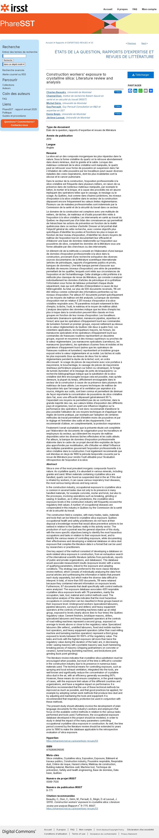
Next (143, 43)
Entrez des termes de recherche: (20, 52)
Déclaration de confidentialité (103, 834)
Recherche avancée (13, 70)
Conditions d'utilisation (55, 833)
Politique (7, 112)
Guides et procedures (14, 115)
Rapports (60, 42)
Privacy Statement (129, 834)
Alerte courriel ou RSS (14, 74)
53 (92, 42)
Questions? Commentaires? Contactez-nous (19, 123)
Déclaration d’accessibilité (140, 829)
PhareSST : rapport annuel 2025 (19, 109)
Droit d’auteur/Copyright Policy (110, 830)
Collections (8, 85)
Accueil (49, 42)
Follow (118, 92)
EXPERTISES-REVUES (77, 42)
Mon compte (85, 829)
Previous (132, 43)
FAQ (4, 98)
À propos (61, 829)
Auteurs (6, 88)
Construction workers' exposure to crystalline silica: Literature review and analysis (79, 78)
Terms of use (78, 833)
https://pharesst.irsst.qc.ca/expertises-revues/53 (72, 741)
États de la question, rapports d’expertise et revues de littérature (104, 54)
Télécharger (140, 74)
